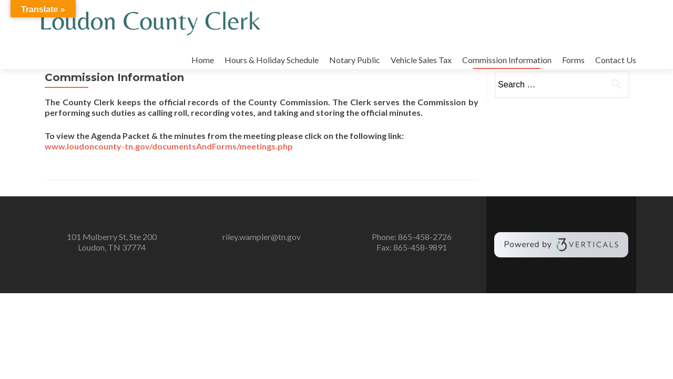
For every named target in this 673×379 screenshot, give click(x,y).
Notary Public (354, 60)
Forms (573, 60)
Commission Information (507, 60)
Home (202, 60)
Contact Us (615, 60)
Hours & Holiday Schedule (272, 60)
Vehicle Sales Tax (421, 60)
